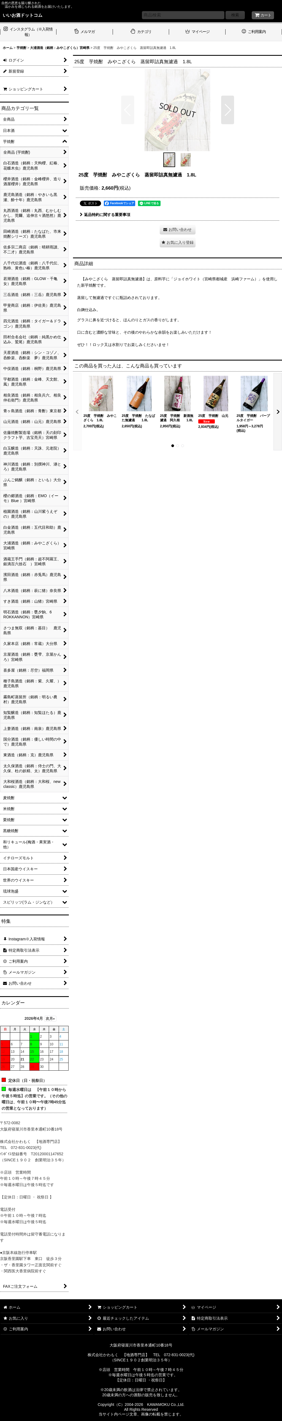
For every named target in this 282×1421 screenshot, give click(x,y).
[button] (127, 110)
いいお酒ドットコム (22, 15)
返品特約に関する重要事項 (105, 214)
